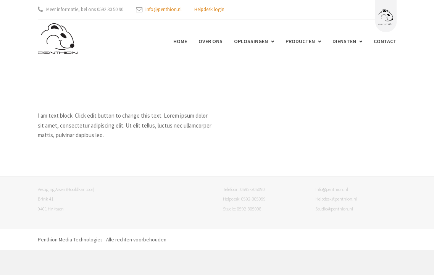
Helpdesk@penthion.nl (336, 199)
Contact (385, 41)
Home (180, 41)
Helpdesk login (209, 9)
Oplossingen (251, 41)
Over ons (210, 41)
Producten (300, 41)
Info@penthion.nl (331, 189)
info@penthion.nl (163, 9)
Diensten (344, 41)
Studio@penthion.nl (334, 209)
